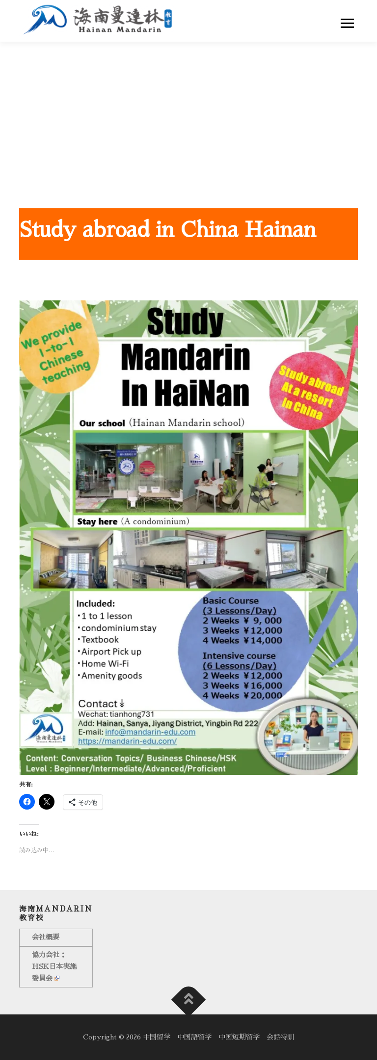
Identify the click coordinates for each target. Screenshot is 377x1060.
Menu (349, 23)
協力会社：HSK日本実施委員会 (54, 966)
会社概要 (45, 937)
